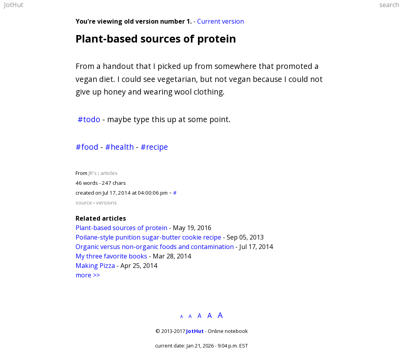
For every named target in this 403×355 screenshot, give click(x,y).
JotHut (13, 4)
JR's (93, 173)
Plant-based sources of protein (156, 38)
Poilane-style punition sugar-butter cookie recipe (148, 237)
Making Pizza (95, 265)
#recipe (154, 146)
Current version (220, 21)
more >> (88, 275)
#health (119, 146)
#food (87, 146)
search (389, 4)
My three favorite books (111, 256)
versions (106, 202)
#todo (89, 119)
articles (109, 173)
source (84, 202)
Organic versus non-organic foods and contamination (155, 246)
